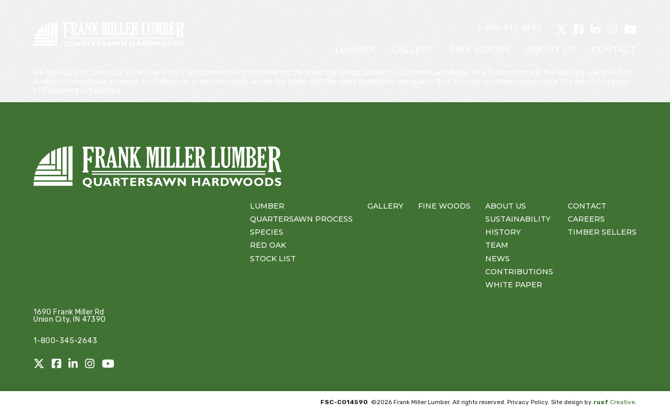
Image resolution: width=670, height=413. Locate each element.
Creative (614, 402)
